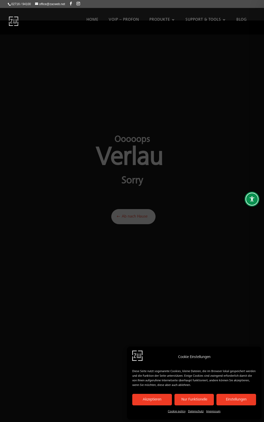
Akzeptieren (152, 400)
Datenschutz (196, 411)
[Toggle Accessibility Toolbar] (252, 199)
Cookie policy (176, 411)
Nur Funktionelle (194, 400)
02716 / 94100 (21, 4)
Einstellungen (236, 400)
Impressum (213, 411)
